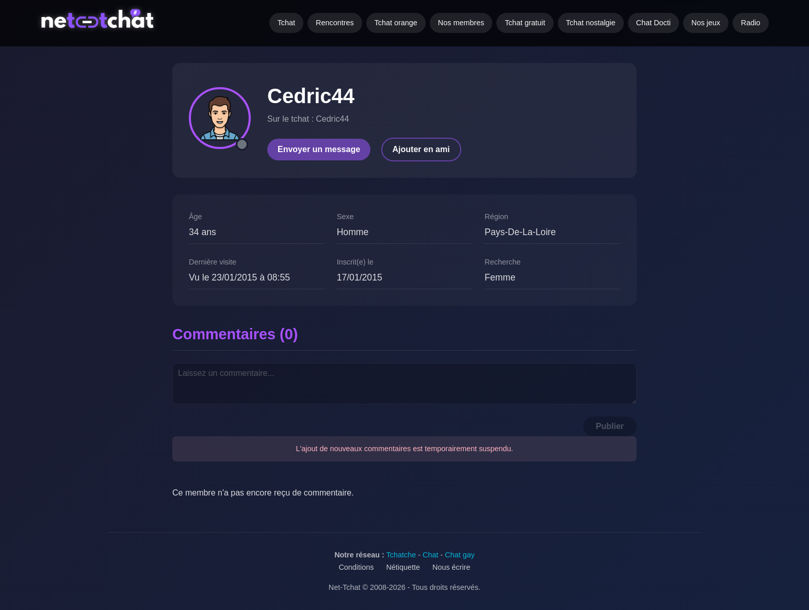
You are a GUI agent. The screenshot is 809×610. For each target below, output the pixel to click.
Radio (751, 23)
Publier (610, 426)
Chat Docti (653, 23)
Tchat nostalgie (591, 23)
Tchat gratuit (525, 23)
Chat (430, 555)
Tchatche (401, 555)
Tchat (286, 23)
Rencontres (335, 23)
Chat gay (460, 555)
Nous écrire (451, 567)
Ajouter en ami (421, 149)
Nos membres (461, 23)
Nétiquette (403, 567)
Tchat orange (396, 23)
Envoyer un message (319, 149)
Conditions (356, 567)
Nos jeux (705, 23)
